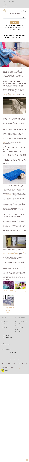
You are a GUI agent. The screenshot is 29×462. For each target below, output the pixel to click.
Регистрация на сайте (7, 341)
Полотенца (8, 27)
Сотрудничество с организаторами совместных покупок (6, 344)
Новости (18, 4)
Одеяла (15, 27)
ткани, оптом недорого (8, 194)
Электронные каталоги (8, 4)
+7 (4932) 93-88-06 (14, 358)
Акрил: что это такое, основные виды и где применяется (8, 292)
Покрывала (12, 29)
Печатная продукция (21, 321)
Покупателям (10, 1)
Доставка (17, 323)
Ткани (8, 25)
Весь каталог (4, 323)
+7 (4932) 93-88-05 (14, 356)
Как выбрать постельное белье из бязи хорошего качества (8, 309)
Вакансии (4, 327)
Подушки (21, 27)
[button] (14, 17)
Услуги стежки (19, 327)
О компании (4, 321)
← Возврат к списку (7, 312)
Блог (16, 329)
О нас (4, 1)
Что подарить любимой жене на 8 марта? (20, 292)
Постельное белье (17, 25)
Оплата (17, 325)
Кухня (18, 29)
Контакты (5, 6)
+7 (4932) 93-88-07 (14, 360)
